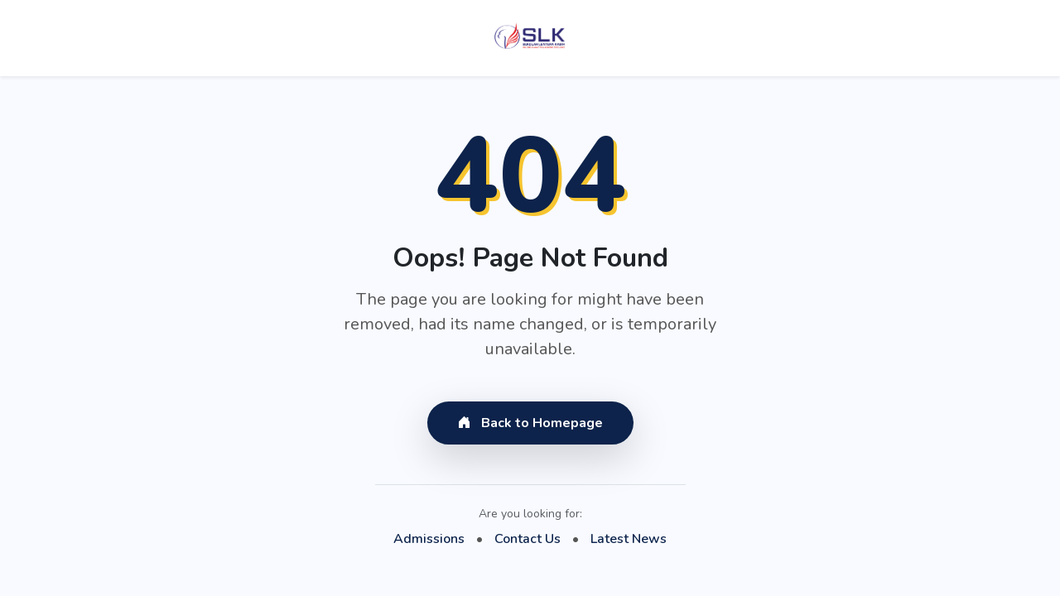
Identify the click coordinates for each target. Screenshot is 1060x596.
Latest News (628, 539)
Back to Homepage (530, 423)
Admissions (429, 539)
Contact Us (527, 539)
